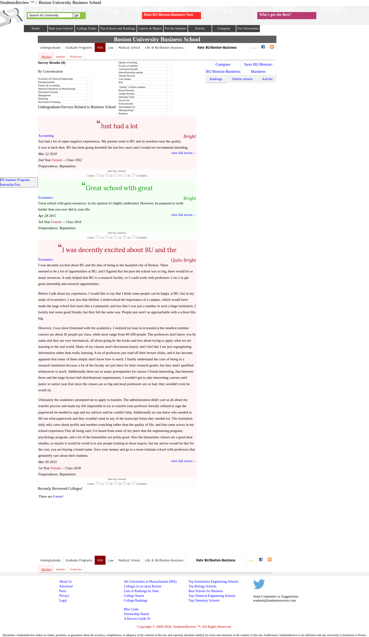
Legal (63, 600)
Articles (200, 28)
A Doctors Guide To (137, 618)
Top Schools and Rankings (118, 28)
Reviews (46, 57)
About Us (65, 581)
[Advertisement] (158, 519)
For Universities (248, 28)
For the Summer (175, 28)
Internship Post (10, 184)
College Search (134, 596)
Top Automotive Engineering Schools (213, 581)
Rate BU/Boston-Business (216, 47)
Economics (45, 197)
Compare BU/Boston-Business (223, 68)
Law (110, 47)
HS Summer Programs (15, 180)
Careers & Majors (150, 28)
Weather (60, 57)
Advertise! (66, 586)
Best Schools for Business (206, 591)
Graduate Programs (78, 47)
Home (36, 28)
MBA (100, 47)
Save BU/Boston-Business (258, 68)
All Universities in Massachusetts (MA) (150, 581)
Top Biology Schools (202, 586)
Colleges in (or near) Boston (142, 586)
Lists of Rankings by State (141, 591)
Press (62, 591)
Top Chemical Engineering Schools (212, 596)
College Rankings (135, 600)
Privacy (64, 596)
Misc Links (131, 609)
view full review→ (183, 153)
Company (223, 28)
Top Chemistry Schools (204, 600)
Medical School (129, 47)
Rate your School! (61, 28)
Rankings (216, 79)
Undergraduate (50, 47)
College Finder (87, 28)
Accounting (46, 136)
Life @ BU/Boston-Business (164, 47)
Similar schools (242, 79)
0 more (57, 496)
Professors (76, 57)
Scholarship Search (136, 614)
